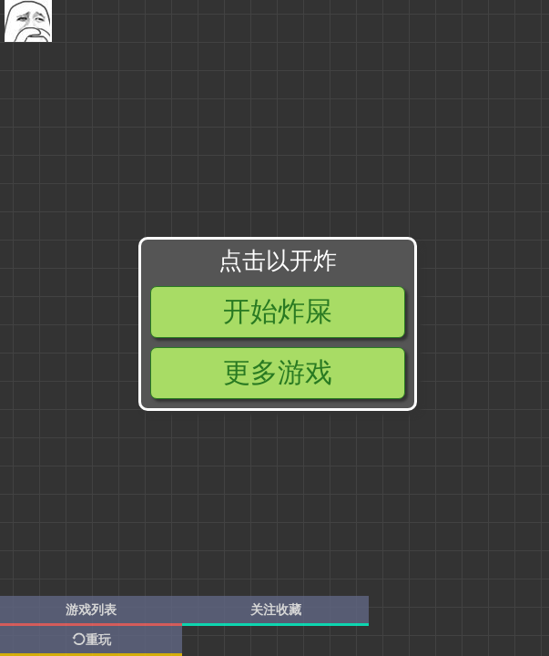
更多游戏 (277, 372)
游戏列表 (91, 609)
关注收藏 (275, 609)
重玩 (91, 639)
